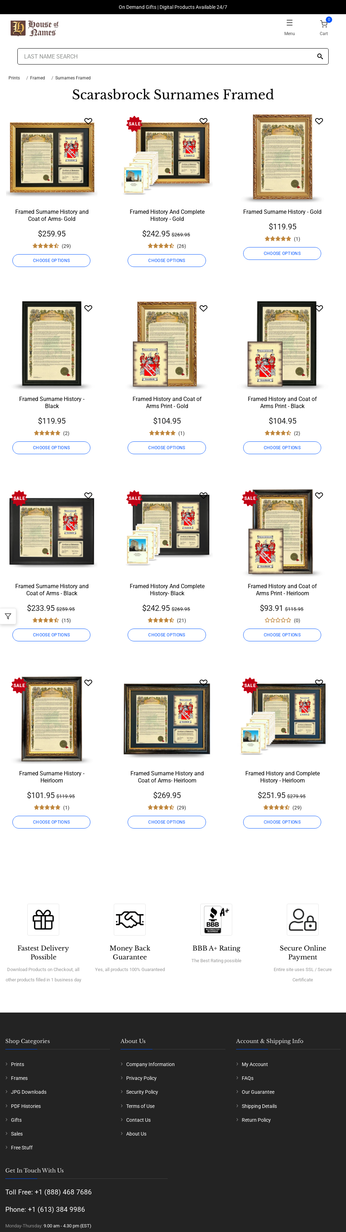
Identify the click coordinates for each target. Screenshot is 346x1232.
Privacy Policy (141, 1078)
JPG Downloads (28, 1092)
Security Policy (142, 1092)
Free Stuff (22, 1147)
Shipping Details (259, 1106)
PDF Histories (26, 1106)
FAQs (247, 1078)
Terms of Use (140, 1106)
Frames (19, 1078)
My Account (255, 1064)
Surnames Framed (73, 78)
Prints (14, 78)
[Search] (320, 57)
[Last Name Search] (173, 56)
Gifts (16, 1120)
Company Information (150, 1064)
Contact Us (138, 1120)
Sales (17, 1134)
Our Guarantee (258, 1092)
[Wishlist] (88, 121)
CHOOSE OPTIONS (51, 260)
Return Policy (256, 1120)
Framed (37, 78)
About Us (136, 1134)
